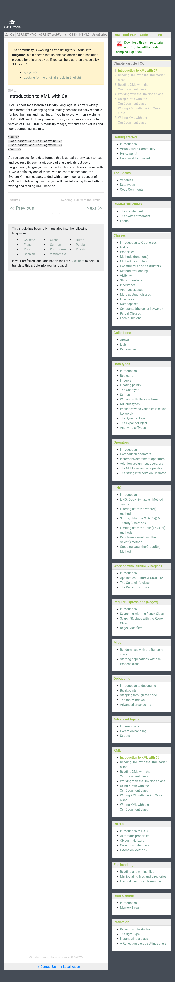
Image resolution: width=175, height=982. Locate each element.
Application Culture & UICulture (141, 578)
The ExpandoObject (133, 423)
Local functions (131, 318)
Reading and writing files (137, 872)
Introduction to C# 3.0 (135, 831)
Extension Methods (133, 850)
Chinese (29, 240)
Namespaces (129, 304)
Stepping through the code (138, 695)
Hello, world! (128, 153)
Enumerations (129, 726)
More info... (32, 73)
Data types (127, 185)
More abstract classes (135, 294)
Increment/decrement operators (142, 459)
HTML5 (84, 34)
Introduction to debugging (138, 686)
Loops (124, 221)
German (55, 245)
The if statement (131, 211)
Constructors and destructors (140, 266)
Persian (81, 245)
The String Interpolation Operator (143, 473)
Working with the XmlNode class (140, 94)
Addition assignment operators (141, 463)
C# (12, 34)
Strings (125, 395)
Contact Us (48, 967)
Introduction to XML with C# (138, 70)
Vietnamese (58, 254)
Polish (28, 249)
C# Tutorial (13, 27)
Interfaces (127, 299)
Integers (125, 380)
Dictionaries (128, 349)
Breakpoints (128, 690)
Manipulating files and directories (143, 876)
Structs (125, 736)
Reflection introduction (136, 929)
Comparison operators (135, 454)
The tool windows (132, 700)
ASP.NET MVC (26, 34)
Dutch (80, 240)
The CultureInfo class (135, 583)
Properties (127, 252)
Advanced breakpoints (135, 704)
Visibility (126, 275)
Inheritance (127, 285)
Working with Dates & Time (139, 399)
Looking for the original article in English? (52, 77)
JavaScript (99, 34)
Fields (124, 247)
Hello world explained (135, 158)
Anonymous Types (133, 428)
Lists (123, 344)
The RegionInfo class (134, 587)
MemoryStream (131, 907)
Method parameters (133, 261)
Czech (54, 240)
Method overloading (134, 271)
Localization (71, 967)
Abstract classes (131, 290)
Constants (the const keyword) (141, 309)
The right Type (130, 934)
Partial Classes (130, 313)
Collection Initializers (134, 845)
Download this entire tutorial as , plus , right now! (140, 47)
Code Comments (131, 189)
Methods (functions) (134, 257)
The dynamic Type (132, 418)
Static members (131, 280)
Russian (81, 249)
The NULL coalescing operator (141, 468)
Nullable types (130, 404)
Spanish (29, 254)
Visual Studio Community (137, 149)
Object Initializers (132, 840)
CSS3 (73, 34)
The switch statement (135, 216)
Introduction (128, 144)
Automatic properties (134, 836)
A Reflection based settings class (143, 943)
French (28, 245)
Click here (77, 261)
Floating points (130, 385)
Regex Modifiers (131, 628)
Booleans (126, 376)
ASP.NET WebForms (53, 34)
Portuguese (58, 249)
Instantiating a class (134, 939)
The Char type (129, 390)
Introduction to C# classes (138, 242)
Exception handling (133, 731)
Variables (126, 180)
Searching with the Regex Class (142, 614)
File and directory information (140, 881)
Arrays (124, 340)
